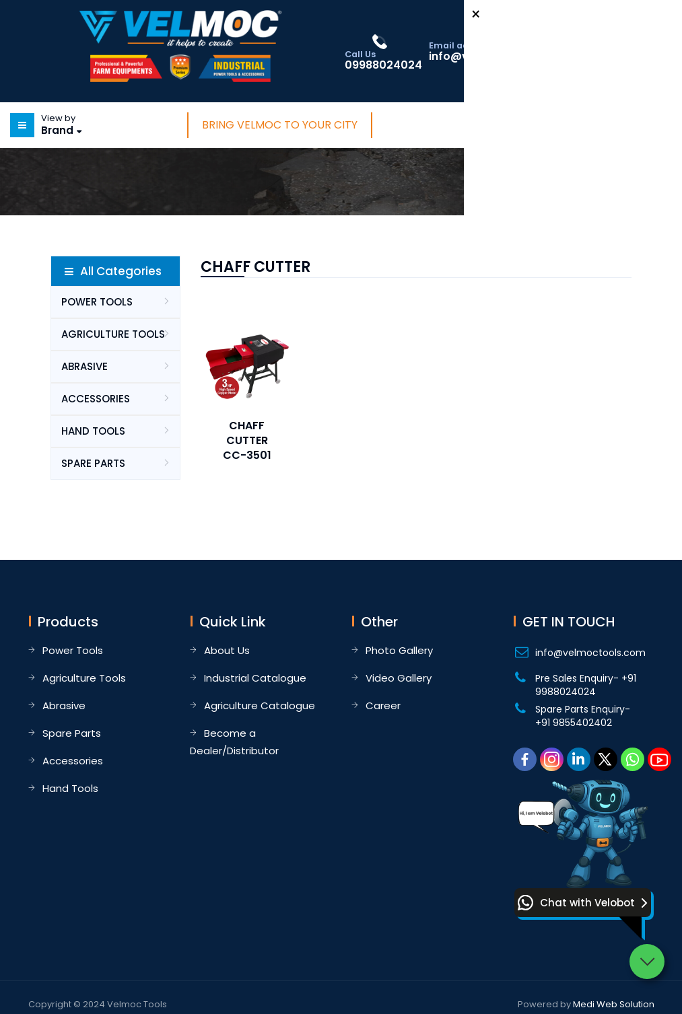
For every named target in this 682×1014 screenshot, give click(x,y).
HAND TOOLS (93, 431)
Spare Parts (71, 733)
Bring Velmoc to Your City (279, 125)
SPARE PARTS (93, 463)
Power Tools (72, 650)
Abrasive (64, 705)
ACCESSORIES (95, 399)
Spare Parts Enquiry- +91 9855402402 (582, 715)
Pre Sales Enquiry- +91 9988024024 (585, 685)
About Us (227, 650)
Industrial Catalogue (255, 678)
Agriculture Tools (84, 678)
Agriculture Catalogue (259, 705)
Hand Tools (70, 788)
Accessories (72, 761)
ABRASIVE (84, 366)
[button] (582, 902)
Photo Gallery (399, 650)
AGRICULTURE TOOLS (113, 334)
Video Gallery (399, 678)
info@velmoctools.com (590, 652)
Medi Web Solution (613, 1004)
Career (383, 705)
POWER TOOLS (97, 302)
